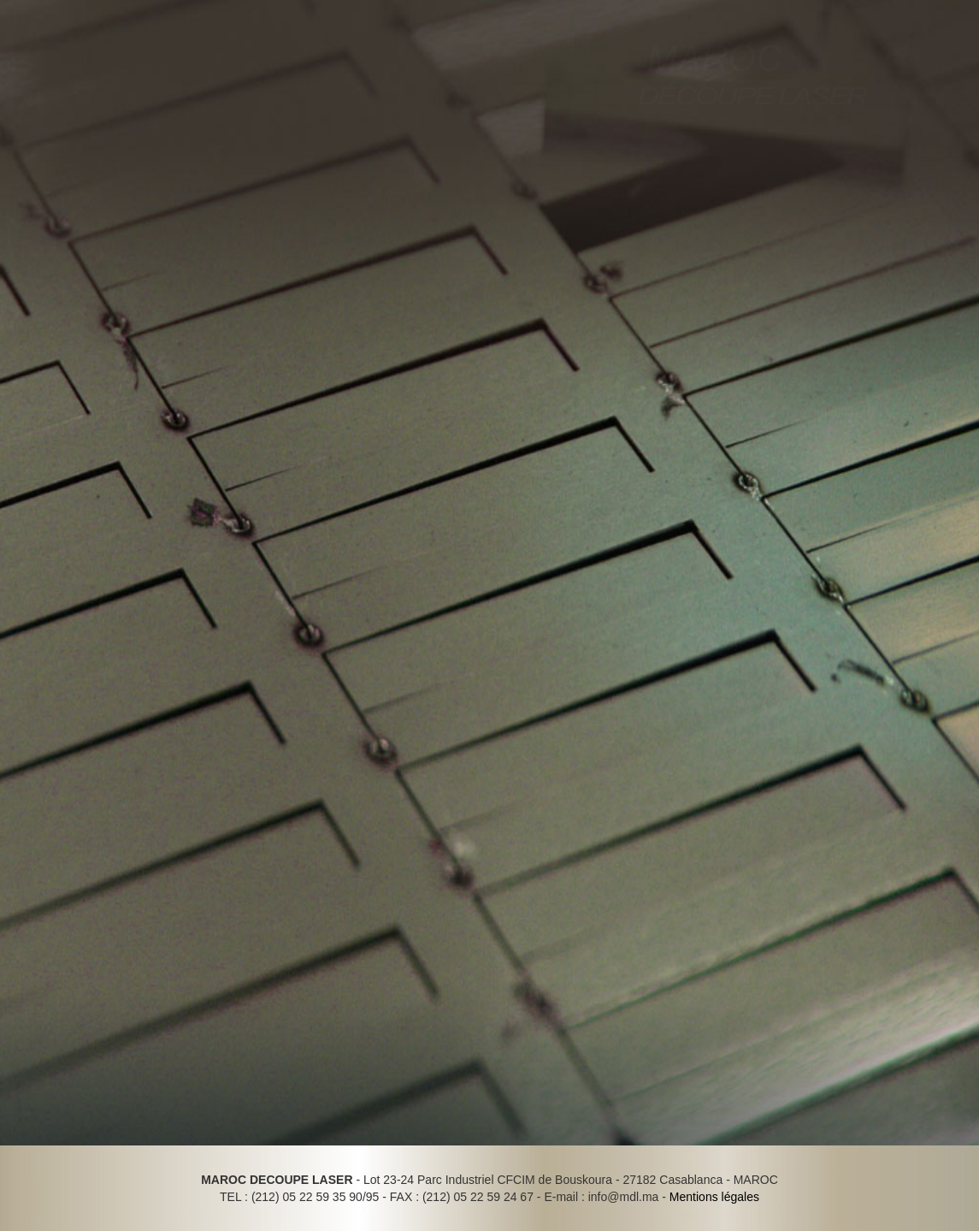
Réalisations (179, 179)
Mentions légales (714, 1197)
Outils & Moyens (59, 179)
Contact (387, 179)
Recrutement (290, 179)
